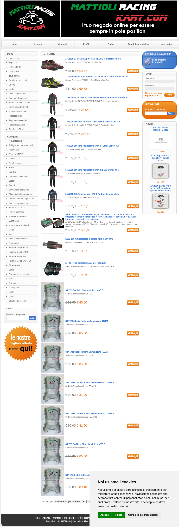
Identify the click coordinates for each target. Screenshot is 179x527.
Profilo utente (15, 67)
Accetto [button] (104, 514)
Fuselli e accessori (17, 216)
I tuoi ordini (14, 71)
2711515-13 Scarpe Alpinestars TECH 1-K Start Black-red (93, 59)
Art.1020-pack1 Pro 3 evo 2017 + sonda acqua (160, 158)
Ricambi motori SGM (18, 252)
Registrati (13, 62)
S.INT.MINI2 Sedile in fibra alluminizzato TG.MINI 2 (89, 413)
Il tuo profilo (70, 518)
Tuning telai (14, 287)
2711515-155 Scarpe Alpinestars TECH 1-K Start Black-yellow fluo (97, 76)
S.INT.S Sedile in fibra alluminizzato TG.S (85, 444)
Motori (11, 230)
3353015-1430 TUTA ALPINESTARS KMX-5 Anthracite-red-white (96, 97)
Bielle (11, 167)
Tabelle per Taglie (17, 129)
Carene (12, 181)
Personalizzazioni (17, 125)
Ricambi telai (15, 265)
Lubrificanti (14, 221)
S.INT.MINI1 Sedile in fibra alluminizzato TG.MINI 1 (89, 382)
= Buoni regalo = (16, 141)
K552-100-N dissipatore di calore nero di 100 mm (89, 239)
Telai (11, 279)
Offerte (12, 85)
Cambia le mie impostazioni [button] (143, 514)
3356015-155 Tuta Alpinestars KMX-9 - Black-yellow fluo (92, 146)
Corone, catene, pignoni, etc (21, 198)
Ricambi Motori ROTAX (19, 247)
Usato (11, 292)
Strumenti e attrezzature (20, 274)
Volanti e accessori (17, 301)
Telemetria (13, 283)
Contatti (62, 44)
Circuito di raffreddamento (20, 194)
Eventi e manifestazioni (19, 102)
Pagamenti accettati (18, 120)
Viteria (12, 296)
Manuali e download (18, 111)
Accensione (14, 150)
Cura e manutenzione (18, 203)
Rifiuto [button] (118, 514)
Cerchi (12, 185)
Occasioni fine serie (18, 239)
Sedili (11, 270)
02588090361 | (65, 521)
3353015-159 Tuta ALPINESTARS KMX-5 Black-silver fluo (92, 122)
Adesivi (12, 158)
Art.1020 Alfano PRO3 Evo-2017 (160, 129)
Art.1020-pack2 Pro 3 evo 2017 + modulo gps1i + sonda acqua (160, 188)
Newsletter (166, 44)
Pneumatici (14, 243)
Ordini (111, 44)
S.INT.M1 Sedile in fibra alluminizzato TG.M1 (86, 321)
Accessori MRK (16, 154)
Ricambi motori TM (17, 256)
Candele (12, 172)
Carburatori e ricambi (18, 176)
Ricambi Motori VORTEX (20, 261)
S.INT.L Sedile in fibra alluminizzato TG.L (85, 290)
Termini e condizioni (138, 44)
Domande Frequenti (18, 98)
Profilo (86, 44)
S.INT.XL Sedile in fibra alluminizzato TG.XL (86, 475)
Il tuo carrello (15, 76)
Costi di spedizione (17, 94)
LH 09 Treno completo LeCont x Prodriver (85, 263)
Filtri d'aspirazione (17, 207)
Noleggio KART (16, 116)
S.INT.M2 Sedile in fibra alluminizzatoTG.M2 (86, 352)
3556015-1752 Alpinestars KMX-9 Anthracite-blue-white (92, 194)
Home (14, 44)
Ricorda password (153, 93)
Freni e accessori (16, 212)
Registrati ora (151, 95)
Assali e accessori (17, 163)
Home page (14, 58)
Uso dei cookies (80, 521)
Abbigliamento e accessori (21, 145)
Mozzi (11, 234)
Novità (12, 89)
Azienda (38, 44)
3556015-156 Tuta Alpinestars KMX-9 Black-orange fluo (92, 170)
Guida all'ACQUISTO (18, 107)
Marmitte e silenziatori (19, 225)
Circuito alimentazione (19, 190)
